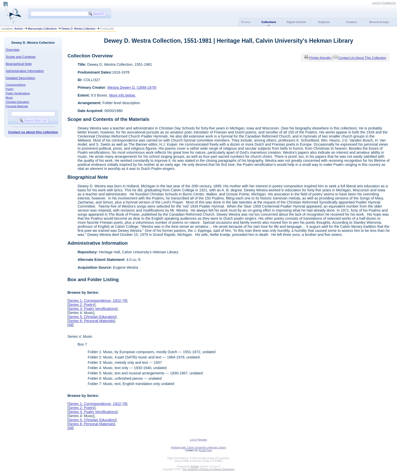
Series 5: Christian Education (91, 317)
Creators (351, 22)
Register (202, 439)
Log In (376, 2)
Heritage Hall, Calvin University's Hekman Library (198, 447)
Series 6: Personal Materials (91, 321)
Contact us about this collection (33, 132)
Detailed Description (20, 78)
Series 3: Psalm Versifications (92, 309)
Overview (12, 50)
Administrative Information (25, 71)
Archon (18, 28)
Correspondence (16, 84)
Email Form (205, 450)
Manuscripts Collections (42, 28)
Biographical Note (19, 64)
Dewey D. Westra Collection (78, 28)
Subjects (324, 22)
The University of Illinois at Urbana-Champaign (208, 469)
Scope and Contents (21, 57)
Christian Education (17, 101)
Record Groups (379, 22)
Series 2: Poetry (81, 305)
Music (9, 97)
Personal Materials (17, 106)
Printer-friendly (320, 58)
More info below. (122, 95)
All (70, 325)
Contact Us (388, 2)
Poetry (10, 89)
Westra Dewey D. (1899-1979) (131, 87)
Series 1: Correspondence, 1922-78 (97, 301)
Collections (268, 22)
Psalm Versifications (18, 93)
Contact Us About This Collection (362, 58)
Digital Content (296, 22)
